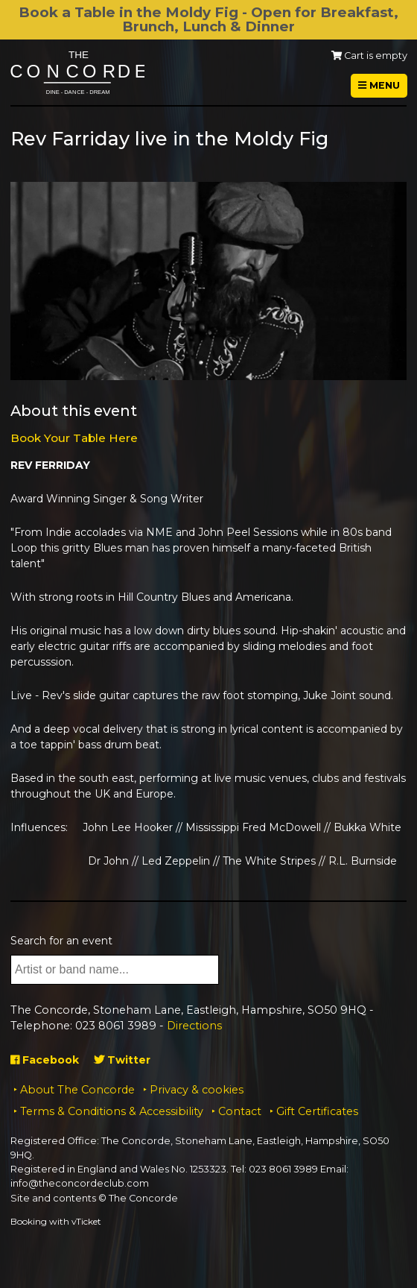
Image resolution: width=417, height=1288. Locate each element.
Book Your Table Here (74, 438)
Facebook (44, 1060)
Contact (239, 1111)
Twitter (122, 1060)
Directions (194, 1025)
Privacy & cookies (196, 1089)
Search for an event (61, 940)
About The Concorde (77, 1089)
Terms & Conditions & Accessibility (111, 1111)
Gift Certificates (317, 1111)
